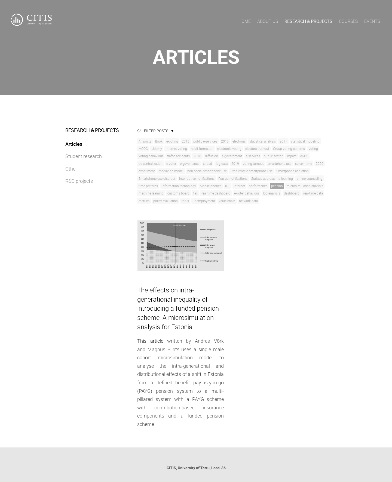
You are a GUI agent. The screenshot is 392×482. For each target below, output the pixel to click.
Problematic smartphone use (251, 171)
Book (159, 141)
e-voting (172, 141)
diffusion (211, 156)
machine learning (151, 193)
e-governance (189, 163)
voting (313, 148)
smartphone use (279, 163)
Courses (348, 21)
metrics (144, 201)
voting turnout (253, 163)
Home (244, 21)
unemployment (204, 201)
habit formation (202, 148)
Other (71, 168)
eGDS (304, 156)
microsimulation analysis (305, 186)
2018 (197, 156)
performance (258, 186)
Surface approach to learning (272, 178)
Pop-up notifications (232, 178)
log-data (222, 163)
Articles (73, 144)
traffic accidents (178, 156)
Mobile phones (210, 186)
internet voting (176, 148)
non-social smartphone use (207, 171)
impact (291, 156)
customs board (178, 193)
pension (277, 186)
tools (185, 201)
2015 (225, 141)
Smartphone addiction (292, 171)
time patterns (148, 186)
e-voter (171, 163)
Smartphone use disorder (157, 178)
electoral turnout (257, 148)
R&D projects (79, 181)
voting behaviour (151, 156)
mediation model (171, 171)
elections (239, 141)
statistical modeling (305, 141)
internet (239, 186)
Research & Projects (308, 21)
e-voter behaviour (246, 193)
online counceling (310, 178)
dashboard (291, 193)
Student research (83, 156)
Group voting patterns (289, 148)
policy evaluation (165, 201)
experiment (147, 171)
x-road (207, 163)
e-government (232, 156)
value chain (227, 201)
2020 (319, 163)
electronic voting (229, 148)
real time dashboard (215, 193)
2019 (235, 163)
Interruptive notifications (197, 178)
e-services (253, 156)
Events (372, 21)
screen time (303, 163)
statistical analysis (262, 141)
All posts (145, 141)
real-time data (313, 193)
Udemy (157, 148)
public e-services (205, 141)
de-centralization (151, 163)
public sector (273, 156)
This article (150, 341)
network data (248, 201)
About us (267, 21)
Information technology (179, 186)
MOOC (143, 148)
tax (195, 193)
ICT (227, 186)
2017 (283, 141)
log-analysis (271, 193)
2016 (185, 141)
